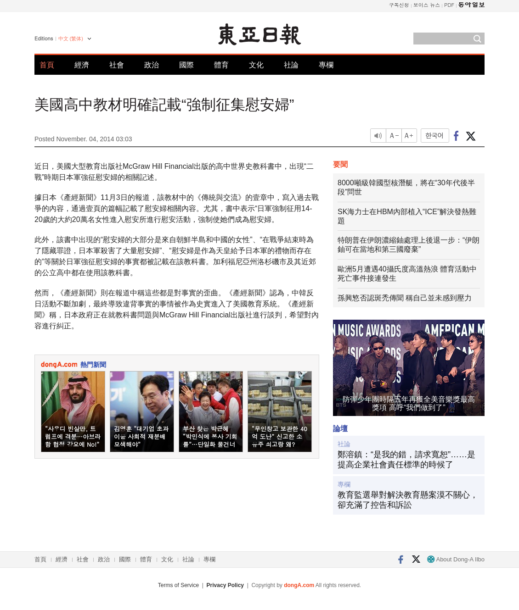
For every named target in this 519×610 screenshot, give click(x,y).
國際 (186, 65)
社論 (291, 65)
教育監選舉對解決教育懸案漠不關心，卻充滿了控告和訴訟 (408, 500)
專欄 (326, 65)
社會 (116, 65)
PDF (449, 4)
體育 (221, 65)
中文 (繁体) (70, 38)
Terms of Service (178, 585)
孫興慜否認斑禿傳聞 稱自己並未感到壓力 (405, 298)
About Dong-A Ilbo (456, 559)
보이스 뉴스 (426, 4)
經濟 (81, 65)
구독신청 (399, 4)
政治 (151, 65)
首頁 (46, 65)
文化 (256, 65)
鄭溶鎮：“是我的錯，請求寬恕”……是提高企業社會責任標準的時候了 (406, 459)
